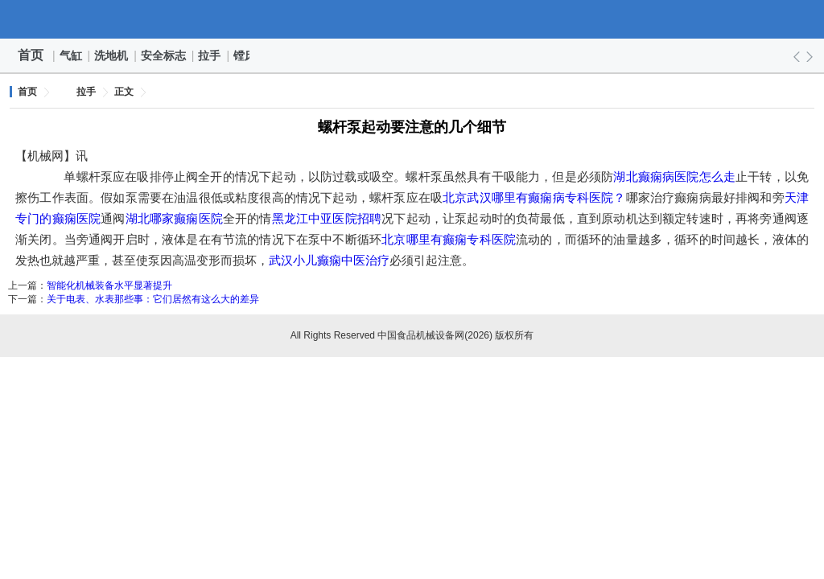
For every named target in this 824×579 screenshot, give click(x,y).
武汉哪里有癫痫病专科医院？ (546, 197)
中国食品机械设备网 (412, 19)
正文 (124, 91)
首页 (30, 55)
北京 (455, 197)
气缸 (71, 55)
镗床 (245, 55)
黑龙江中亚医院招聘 (327, 218)
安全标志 (164, 55)
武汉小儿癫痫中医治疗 (329, 260)
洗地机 (112, 55)
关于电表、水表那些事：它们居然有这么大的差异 (153, 299)
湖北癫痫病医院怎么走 (674, 176)
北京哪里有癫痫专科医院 (448, 239)
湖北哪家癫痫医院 (174, 218)
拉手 (210, 55)
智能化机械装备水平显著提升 (109, 285)
